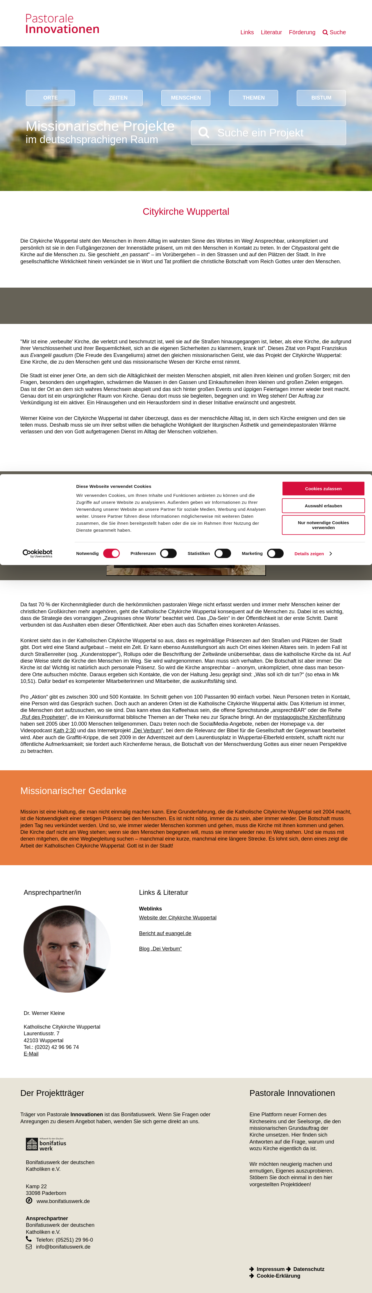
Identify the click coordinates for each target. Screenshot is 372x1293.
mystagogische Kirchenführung (309, 717)
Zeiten (118, 98)
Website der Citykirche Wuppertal (178, 918)
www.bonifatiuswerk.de (58, 1201)
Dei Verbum (147, 730)
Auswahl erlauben (323, 31)
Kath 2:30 (64, 730)
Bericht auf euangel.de (165, 933)
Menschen (186, 98)
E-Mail (31, 1054)
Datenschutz (309, 1269)
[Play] (186, 531)
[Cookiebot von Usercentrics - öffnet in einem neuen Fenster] (37, 79)
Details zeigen (309, 79)
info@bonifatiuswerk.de (58, 1247)
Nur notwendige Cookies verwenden (323, 51)
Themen (254, 98)
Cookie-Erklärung (278, 1276)
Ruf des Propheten (44, 717)
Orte (50, 98)
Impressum (271, 1269)
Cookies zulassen (323, 14)
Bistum (321, 98)
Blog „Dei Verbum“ (160, 949)
